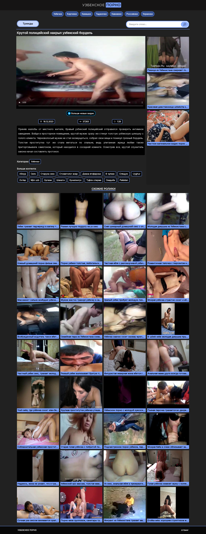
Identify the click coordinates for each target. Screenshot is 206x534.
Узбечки (58, 14)
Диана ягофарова (91, 174)
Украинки (148, 14)
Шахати (60, 180)
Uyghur (136, 174)
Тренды (28, 23)
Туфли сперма (93, 180)
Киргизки (72, 14)
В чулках (110, 174)
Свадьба (110, 180)
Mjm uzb (35, 180)
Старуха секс (48, 174)
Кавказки (116, 14)
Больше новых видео (81, 113)
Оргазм (48, 180)
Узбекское (101, 5)
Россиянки (132, 14)
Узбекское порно (27, 530)
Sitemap (184, 530)
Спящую (123, 174)
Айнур (22, 174)
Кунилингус (75, 180)
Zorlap (22, 180)
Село (33, 174)
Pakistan (124, 180)
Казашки (86, 14)
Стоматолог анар (68, 174)
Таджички (101, 14)
